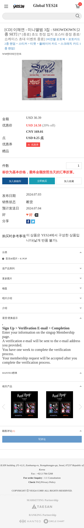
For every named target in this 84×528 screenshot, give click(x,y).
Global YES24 (45, 5)
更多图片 (7, 278)
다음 (80, 406)
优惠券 (33, 144)
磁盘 (4, 288)
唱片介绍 (7, 298)
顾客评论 (8, 431)
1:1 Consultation (52, 477)
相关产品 (7, 386)
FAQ (38, 482)
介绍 (4, 308)
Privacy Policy (48, 482)
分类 (4, 252)
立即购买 (42, 181)
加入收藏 (69, 181)
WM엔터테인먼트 (12, 53)
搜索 (78, 16)
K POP (23, 258)
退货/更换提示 (10, 318)
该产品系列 (8, 268)
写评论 (42, 439)
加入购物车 (15, 181)
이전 (3, 406)
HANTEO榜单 (9, 373)
